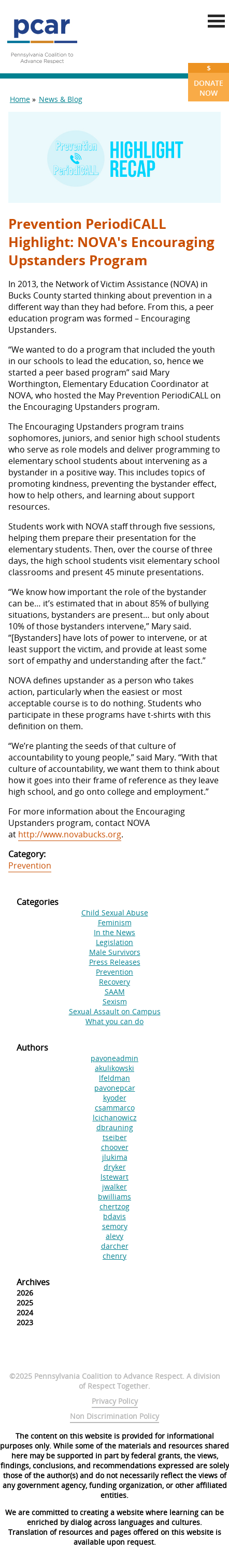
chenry (114, 1256)
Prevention (29, 865)
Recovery (114, 982)
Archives (33, 1282)
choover (114, 1147)
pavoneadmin (114, 1058)
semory (114, 1226)
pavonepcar (114, 1088)
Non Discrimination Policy (114, 1416)
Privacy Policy (115, 1401)
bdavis (114, 1216)
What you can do (114, 1021)
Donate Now (208, 80)
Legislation (114, 942)
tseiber (115, 1137)
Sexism (115, 1001)
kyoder (114, 1098)
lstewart (114, 1177)
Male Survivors (114, 952)
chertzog (114, 1206)
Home (20, 99)
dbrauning (114, 1127)
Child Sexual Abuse (114, 912)
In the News (114, 932)
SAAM (115, 992)
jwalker (114, 1187)
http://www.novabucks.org (69, 834)
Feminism (115, 922)
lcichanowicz (115, 1117)
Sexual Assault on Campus (115, 1011)
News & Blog (60, 99)
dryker (115, 1167)
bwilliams (114, 1196)
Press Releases (114, 962)
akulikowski (114, 1068)
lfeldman (114, 1078)
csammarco (115, 1108)
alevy (114, 1236)
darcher (114, 1246)
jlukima (114, 1157)
